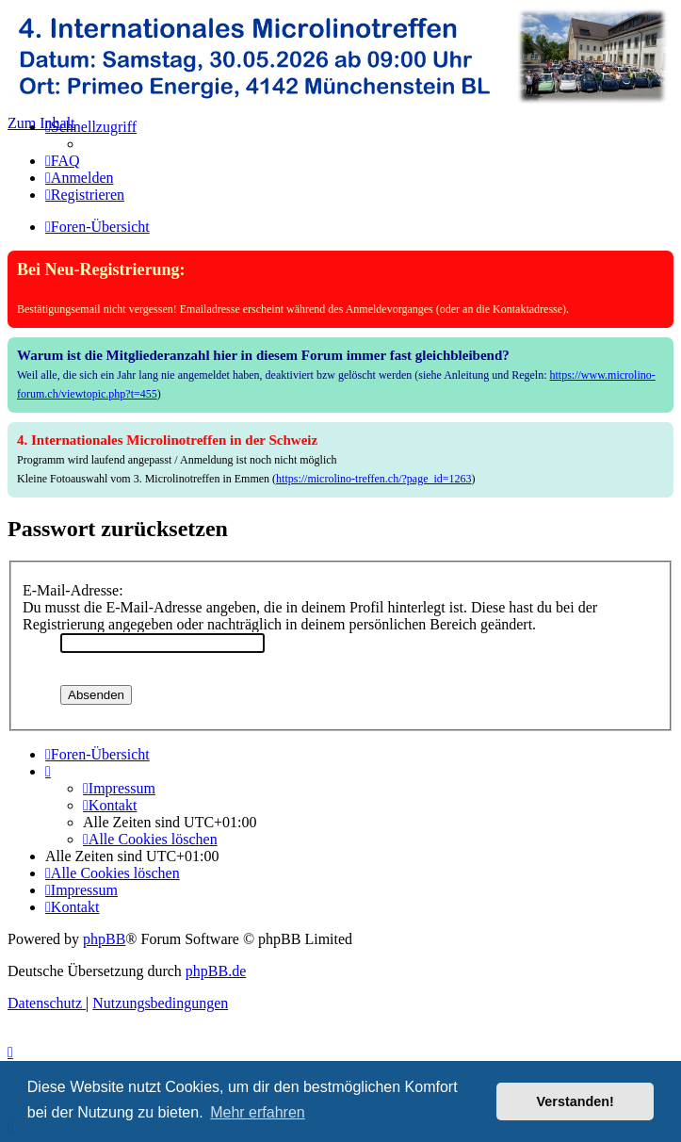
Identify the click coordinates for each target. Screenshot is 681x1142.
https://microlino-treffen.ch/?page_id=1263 (374, 478)
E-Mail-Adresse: (73, 590)
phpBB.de (216, 971)
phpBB (104, 939)
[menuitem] (62, 161)
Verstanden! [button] (575, 1101)
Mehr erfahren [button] (257, 1112)
